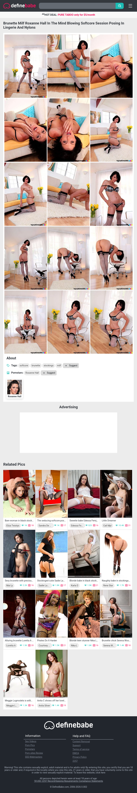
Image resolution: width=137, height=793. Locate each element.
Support (77, 745)
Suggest (70, 365)
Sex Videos (30, 741)
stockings (48, 365)
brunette (36, 365)
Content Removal (81, 741)
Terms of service (81, 749)
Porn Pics (30, 745)
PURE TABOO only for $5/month (76, 14)
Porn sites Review (34, 753)
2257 (75, 761)
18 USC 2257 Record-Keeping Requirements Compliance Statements (68, 781)
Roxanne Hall (32, 372)
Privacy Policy (80, 757)
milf (59, 365)
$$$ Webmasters (33, 757)
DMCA (76, 753)
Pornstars (30, 749)
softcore (24, 365)
